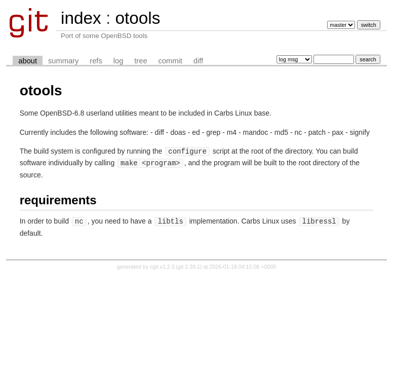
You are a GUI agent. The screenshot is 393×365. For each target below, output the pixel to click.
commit (170, 61)
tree (140, 61)
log (118, 61)
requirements (58, 199)
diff (198, 61)
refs (96, 61)
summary (63, 61)
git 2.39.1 (189, 265)
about (27, 61)
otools (137, 18)
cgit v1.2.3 (162, 265)
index (81, 18)
